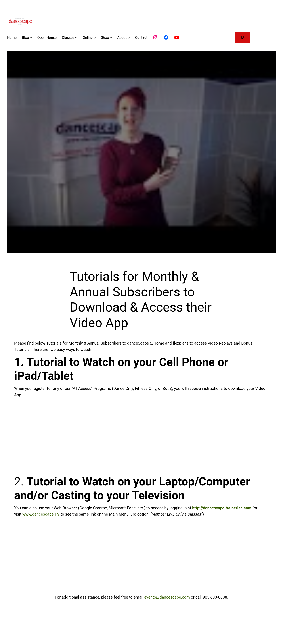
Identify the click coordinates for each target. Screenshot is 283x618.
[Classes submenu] (76, 38)
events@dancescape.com (167, 597)
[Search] (242, 37)
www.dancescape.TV (40, 514)
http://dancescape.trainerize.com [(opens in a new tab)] (221, 508)
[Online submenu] (95, 38)
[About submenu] (129, 38)
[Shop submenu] (111, 38)
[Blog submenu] (31, 38)
